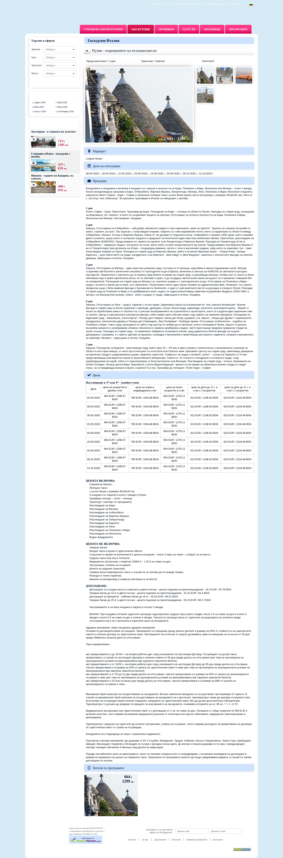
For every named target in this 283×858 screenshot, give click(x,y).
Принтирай (208, 60)
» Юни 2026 (38, 107)
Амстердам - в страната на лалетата (53, 131)
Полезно (198, 4)
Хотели (189, 29)
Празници (212, 29)
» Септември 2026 (65, 111)
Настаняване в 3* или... (106, 810)
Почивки (166, 29)
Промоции (238, 29)
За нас (169, 4)
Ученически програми (103, 29)
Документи (183, 4)
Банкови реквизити (217, 4)
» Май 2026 (61, 102)
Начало (157, 4)
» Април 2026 (39, 102)
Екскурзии (141, 29)
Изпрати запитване (235, 61)
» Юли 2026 (62, 107)
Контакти (236, 4)
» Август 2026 (39, 111)
